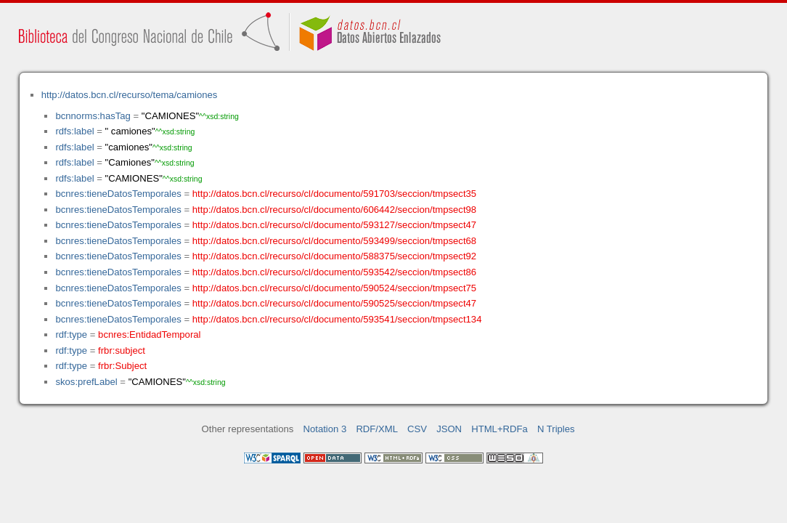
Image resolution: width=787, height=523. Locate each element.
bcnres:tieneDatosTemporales (118, 193)
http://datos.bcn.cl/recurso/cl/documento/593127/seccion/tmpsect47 (334, 224)
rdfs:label (74, 131)
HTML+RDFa (499, 428)
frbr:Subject (122, 365)
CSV (417, 428)
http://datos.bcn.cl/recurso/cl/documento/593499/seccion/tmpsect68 (334, 240)
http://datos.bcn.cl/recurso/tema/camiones (129, 94)
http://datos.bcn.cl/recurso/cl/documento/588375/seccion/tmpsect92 (334, 256)
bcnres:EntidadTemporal (149, 334)
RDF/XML (377, 428)
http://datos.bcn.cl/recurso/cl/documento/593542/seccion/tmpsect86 (334, 272)
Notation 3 (325, 428)
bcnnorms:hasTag (92, 115)
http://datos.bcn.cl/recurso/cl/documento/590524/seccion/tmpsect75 (334, 288)
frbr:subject (121, 350)
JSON (449, 428)
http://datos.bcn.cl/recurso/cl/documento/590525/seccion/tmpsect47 (334, 303)
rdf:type (71, 334)
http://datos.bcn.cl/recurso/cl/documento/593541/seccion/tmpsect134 (337, 319)
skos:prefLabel (86, 381)
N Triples (556, 428)
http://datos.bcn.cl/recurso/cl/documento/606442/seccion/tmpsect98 (334, 209)
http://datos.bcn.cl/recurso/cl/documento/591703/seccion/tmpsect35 (334, 193)
